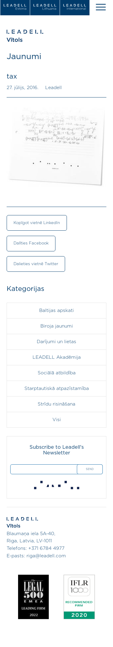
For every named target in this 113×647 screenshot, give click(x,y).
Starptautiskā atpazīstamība (56, 388)
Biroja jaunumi (56, 326)
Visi (56, 420)
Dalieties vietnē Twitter (36, 264)
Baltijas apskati (56, 310)
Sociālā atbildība (57, 373)
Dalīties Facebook (31, 243)
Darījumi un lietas (56, 342)
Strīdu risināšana (56, 404)
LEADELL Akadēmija (57, 357)
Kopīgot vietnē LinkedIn (37, 223)
